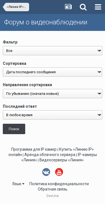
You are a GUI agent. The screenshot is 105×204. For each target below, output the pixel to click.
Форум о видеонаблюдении (45, 22)
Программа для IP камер (34, 149)
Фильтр (10, 42)
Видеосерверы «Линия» (61, 160)
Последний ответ (20, 106)
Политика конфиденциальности (59, 184)
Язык (18, 184)
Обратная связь (52, 189)
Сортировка (14, 63)
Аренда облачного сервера (49, 154)
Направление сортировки (27, 84)
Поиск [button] (14, 129)
